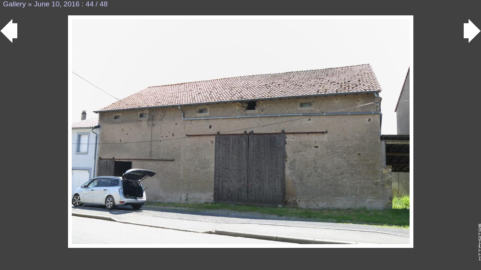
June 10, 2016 (57, 4)
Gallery (14, 4)
